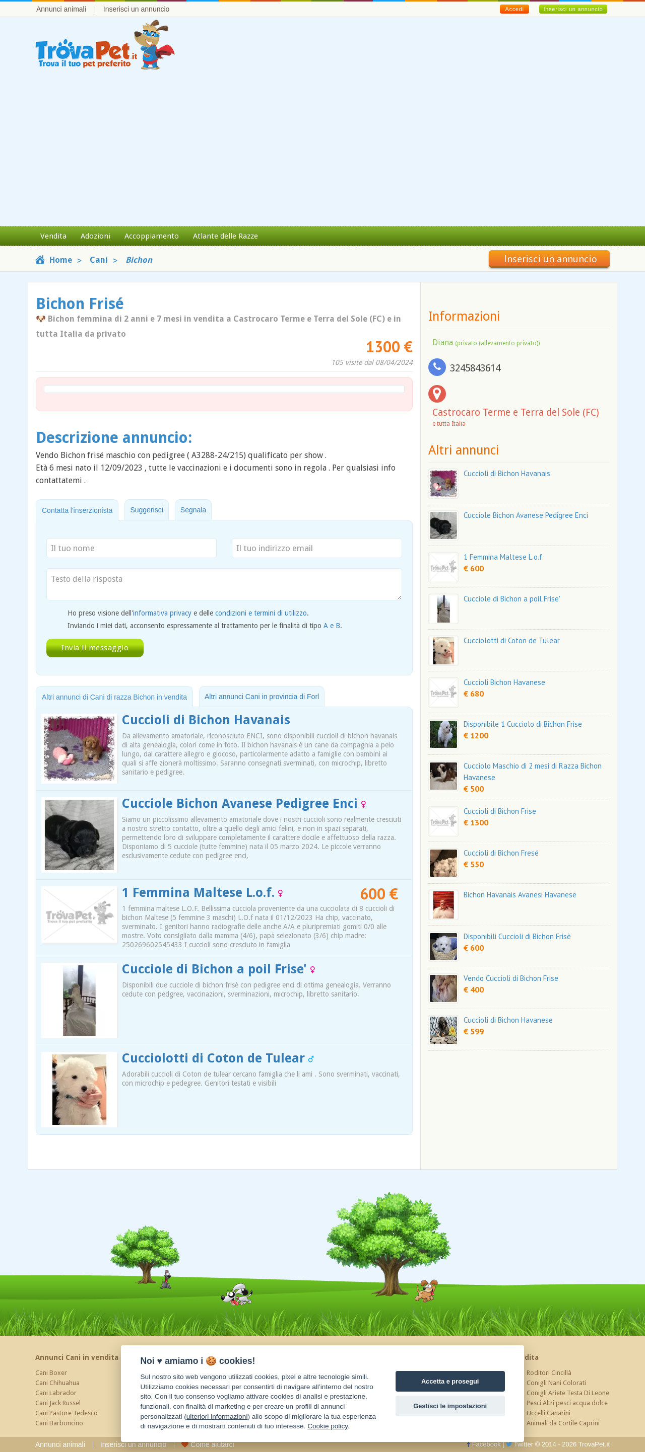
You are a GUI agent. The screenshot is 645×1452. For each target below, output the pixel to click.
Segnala (193, 510)
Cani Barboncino (59, 1423)
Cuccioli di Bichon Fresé (501, 853)
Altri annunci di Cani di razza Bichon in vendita (114, 697)
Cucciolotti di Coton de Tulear (218, 1058)
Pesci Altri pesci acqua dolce (567, 1403)
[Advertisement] (322, 150)
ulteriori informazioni (217, 1416)
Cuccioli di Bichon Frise (500, 811)
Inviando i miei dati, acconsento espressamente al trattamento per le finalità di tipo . (205, 626)
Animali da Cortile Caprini (563, 1423)
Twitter (519, 1444)
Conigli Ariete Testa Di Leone (568, 1393)
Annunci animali (61, 9)
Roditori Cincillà (549, 1373)
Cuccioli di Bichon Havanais (206, 720)
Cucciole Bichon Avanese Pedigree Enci (244, 803)
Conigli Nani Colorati (556, 1383)
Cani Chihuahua (57, 1383)
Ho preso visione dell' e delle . (188, 613)
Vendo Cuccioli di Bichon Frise (511, 978)
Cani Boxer (51, 1373)
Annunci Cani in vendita (76, 1357)
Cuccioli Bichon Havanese (504, 682)
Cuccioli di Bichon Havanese (508, 1020)
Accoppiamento (151, 236)
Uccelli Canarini (548, 1413)
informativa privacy (162, 613)
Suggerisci (146, 510)
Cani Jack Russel (58, 1403)
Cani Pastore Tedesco (66, 1413)
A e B (332, 626)
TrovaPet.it (594, 1444)
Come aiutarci (207, 1444)
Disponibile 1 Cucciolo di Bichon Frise (523, 724)
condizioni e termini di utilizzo (261, 613)
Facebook (484, 1444)
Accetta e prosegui (450, 1381)
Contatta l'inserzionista (77, 510)
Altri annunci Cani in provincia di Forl (262, 697)
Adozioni (95, 236)
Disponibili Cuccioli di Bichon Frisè (517, 936)
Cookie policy (327, 1426)
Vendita (53, 236)
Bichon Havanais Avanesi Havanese (520, 894)
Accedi (514, 9)
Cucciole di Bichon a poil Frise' (218, 969)
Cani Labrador (56, 1393)
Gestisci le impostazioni (450, 1406)
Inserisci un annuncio (136, 9)
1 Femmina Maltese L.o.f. (202, 892)
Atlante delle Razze (225, 236)
